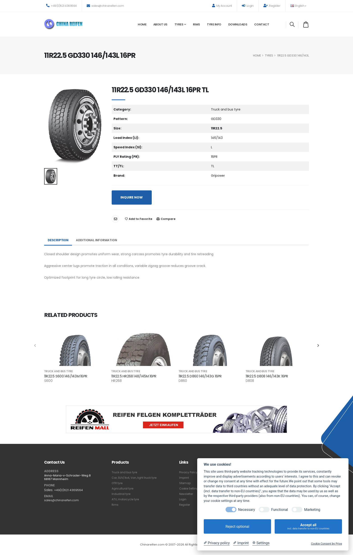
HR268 (116, 381)
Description (58, 240)
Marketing (312, 510)
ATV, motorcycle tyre (127, 499)
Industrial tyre (121, 494)
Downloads (237, 24)
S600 (48, 381)
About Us (160, 24)
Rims (196, 24)
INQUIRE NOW (131, 197)
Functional (279, 510)
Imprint (184, 478)
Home (142, 24)
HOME (257, 55)
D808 (250, 381)
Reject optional (237, 526)
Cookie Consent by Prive (326, 543)
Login (248, 6)
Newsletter (187, 494)
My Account (222, 6)
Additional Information (98, 240)
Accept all (308, 526)
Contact (261, 24)
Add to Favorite (138, 219)
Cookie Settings (190, 488)
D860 (183, 381)
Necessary (246, 510)
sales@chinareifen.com (105, 6)
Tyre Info (214, 24)
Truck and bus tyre (125, 472)
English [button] (298, 6)
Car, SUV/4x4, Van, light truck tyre (135, 478)
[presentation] (35, 345)
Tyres (178, 24)
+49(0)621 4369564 (61, 6)
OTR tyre (118, 483)
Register (271, 6)
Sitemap (185, 483)
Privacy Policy (189, 472)
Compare (165, 219)
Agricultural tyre (123, 488)
